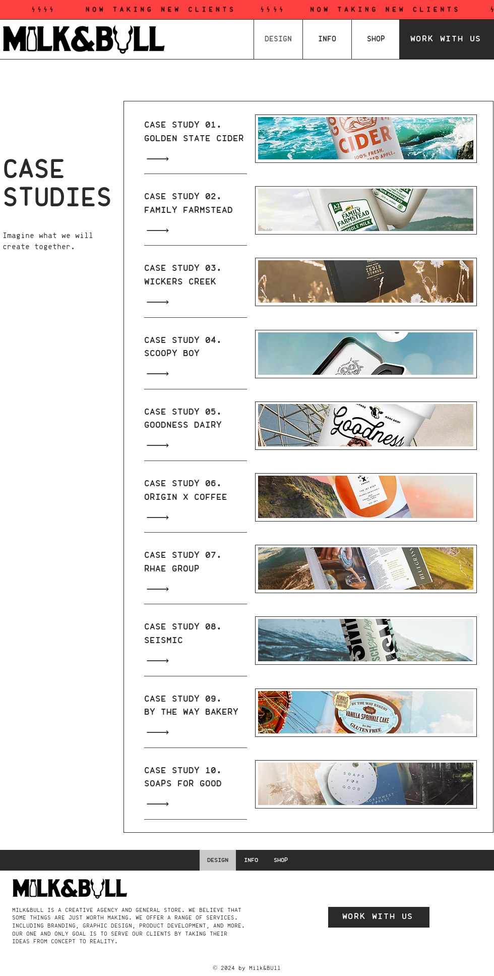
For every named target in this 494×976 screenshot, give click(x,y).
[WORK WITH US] (447, 39)
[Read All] (160, 158)
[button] (327, 39)
